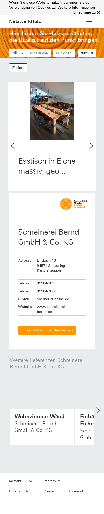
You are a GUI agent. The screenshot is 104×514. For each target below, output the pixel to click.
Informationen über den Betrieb (47, 330)
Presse (49, 491)
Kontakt (15, 481)
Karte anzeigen (49, 270)
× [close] (98, 12)
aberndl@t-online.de (53, 299)
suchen (87, 53)
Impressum (52, 481)
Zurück (18, 67)
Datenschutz (18, 491)
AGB (32, 481)
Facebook (76, 491)
